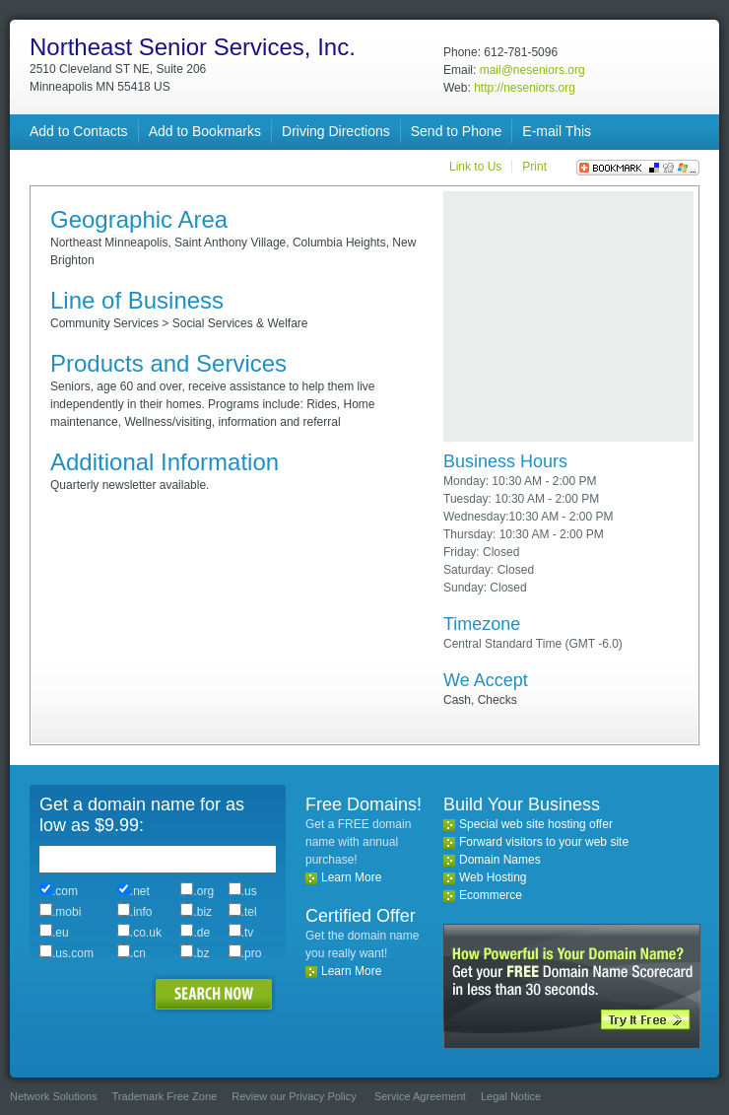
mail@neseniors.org (532, 70)
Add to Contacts (79, 131)
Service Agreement (420, 1096)
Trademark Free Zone (165, 1096)
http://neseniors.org (524, 88)
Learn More (351, 877)
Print (534, 167)
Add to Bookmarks (205, 131)
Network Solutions (54, 1096)
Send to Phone (456, 131)
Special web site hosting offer (536, 824)
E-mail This (556, 131)
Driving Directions (336, 131)
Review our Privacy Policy (294, 1096)
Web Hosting (492, 877)
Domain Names (500, 860)
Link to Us (475, 167)
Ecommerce (490, 895)
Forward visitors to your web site (544, 842)
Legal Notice (511, 1096)
